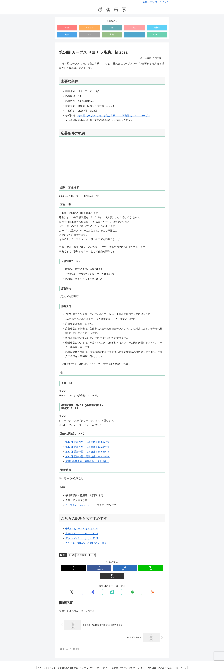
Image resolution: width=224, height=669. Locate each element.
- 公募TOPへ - (112, 21)
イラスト (157, 34)
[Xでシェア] (69, 568)
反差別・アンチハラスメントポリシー (130, 660)
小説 (67, 27)
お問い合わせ (183, 660)
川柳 (112, 34)
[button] (155, 568)
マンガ (134, 34)
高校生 (157, 27)
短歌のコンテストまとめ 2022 (81, 538)
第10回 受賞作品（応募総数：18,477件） (87, 456)
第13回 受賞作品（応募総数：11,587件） (87, 442)
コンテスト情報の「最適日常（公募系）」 (88, 543)
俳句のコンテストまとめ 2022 (81, 528)
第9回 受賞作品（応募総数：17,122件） (87, 461)
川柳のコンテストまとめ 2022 (81, 533)
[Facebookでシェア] (91, 568)
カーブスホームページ (77, 505)
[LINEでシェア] (133, 568)
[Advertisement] (112, 161)
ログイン (164, 2)
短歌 (67, 34)
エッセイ (90, 27)
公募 (63, 555)
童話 (134, 27)
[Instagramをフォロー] (105, 584)
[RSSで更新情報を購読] (125, 584)
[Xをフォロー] (99, 584)
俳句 (90, 34)
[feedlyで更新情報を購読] (118, 584)
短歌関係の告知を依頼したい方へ (72, 660)
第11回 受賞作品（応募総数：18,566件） (87, 451)
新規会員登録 (149, 2)
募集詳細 (81, 555)
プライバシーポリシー (100, 660)
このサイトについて (45, 660)
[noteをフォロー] (112, 584)
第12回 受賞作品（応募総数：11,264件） (87, 446)
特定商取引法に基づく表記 (162, 660)
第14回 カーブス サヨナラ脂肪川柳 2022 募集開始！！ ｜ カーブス (113, 115)
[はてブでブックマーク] (112, 568)
